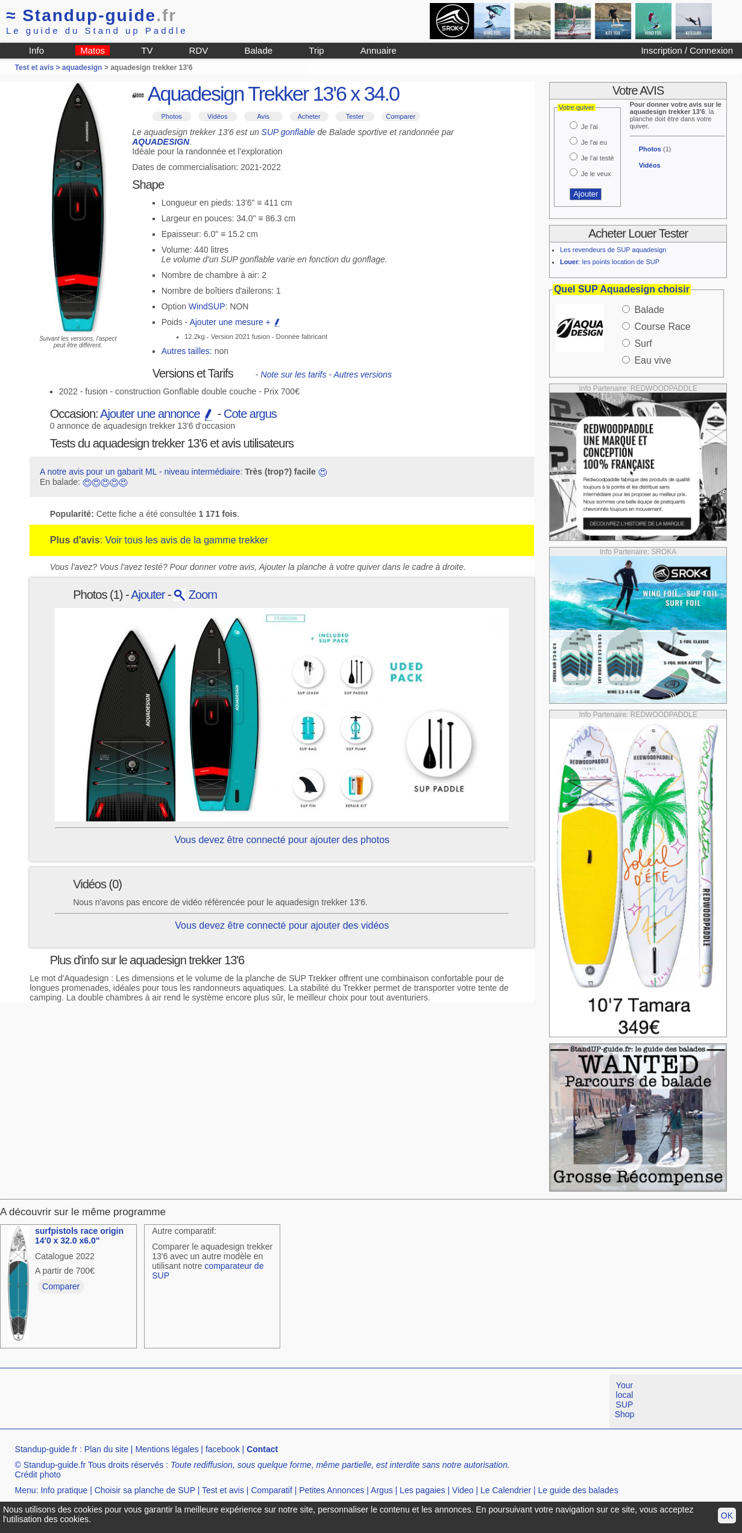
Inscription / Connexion (687, 50)
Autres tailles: (187, 351)
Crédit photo (38, 1474)
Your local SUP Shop (625, 1399)
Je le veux (596, 173)
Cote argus (250, 413)
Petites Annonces (331, 1490)
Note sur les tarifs (294, 374)
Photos (172, 116)
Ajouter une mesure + (235, 322)
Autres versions (362, 374)
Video (463, 1490)
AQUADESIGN (160, 142)
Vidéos (217, 116)
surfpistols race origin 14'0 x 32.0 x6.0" (79, 1235)
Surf (643, 343)
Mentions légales (166, 1449)
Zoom (195, 594)
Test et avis (223, 1490)
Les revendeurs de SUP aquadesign (613, 249)
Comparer (400, 116)
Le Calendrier (505, 1490)
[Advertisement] (219, 1401)
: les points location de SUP (609, 261)
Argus (382, 1490)
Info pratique (63, 1490)
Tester (355, 116)
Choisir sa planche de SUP (145, 1490)
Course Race (662, 326)
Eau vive (652, 360)
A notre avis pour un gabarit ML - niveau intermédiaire (140, 471)
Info (36, 50)
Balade (258, 50)
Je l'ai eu (594, 142)
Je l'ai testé (597, 158)
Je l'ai (589, 126)
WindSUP (207, 306)
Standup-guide (91, 15)
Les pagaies (422, 1490)
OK (727, 1515)
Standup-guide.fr (46, 1449)
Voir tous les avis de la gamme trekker (186, 540)
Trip (316, 50)
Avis (263, 116)
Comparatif (271, 1490)
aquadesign (82, 67)
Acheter (309, 116)
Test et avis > (38, 67)
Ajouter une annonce (157, 413)
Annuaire (378, 50)
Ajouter (148, 594)
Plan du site (106, 1449)
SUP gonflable (288, 132)
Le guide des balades (578, 1490)
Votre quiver (576, 107)
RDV (199, 50)
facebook (223, 1449)
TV (146, 50)
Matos (92, 50)
